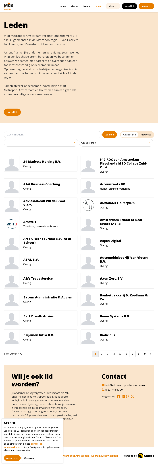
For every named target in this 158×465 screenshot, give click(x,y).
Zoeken (109, 134)
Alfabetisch (129, 134)
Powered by (138, 455)
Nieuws (74, 6)
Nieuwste (146, 134)
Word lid (12, 112)
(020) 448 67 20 (112, 389)
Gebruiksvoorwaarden (104, 455)
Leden (98, 6)
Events (86, 6)
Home (63, 6)
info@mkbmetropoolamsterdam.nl (123, 385)
